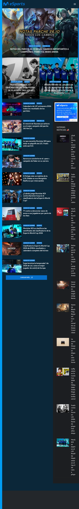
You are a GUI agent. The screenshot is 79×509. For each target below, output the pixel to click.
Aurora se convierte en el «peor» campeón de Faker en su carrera (36, 159)
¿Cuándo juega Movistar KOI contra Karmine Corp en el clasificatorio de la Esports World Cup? (36, 197)
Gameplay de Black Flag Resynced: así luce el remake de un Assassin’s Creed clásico (73, 319)
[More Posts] (26, 277)
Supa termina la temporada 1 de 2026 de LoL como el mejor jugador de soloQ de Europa (36, 265)
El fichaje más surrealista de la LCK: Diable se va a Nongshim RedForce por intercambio (35, 178)
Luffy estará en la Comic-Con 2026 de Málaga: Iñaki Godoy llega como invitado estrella (73, 384)
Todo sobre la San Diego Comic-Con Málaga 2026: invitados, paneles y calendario (73, 188)
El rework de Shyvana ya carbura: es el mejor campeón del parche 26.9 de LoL (36, 126)
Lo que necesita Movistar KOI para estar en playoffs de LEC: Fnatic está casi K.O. (37, 143)
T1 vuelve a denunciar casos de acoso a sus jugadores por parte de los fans (37, 213)
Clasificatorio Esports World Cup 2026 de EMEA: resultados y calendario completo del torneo (36, 248)
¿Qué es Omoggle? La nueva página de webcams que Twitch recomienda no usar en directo (73, 151)
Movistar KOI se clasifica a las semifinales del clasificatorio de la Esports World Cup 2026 (36, 230)
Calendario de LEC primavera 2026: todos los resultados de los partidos (37, 108)
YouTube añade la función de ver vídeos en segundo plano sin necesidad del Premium (73, 224)
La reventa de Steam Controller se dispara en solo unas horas (73, 350)
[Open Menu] (75, 4)
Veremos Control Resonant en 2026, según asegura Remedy (73, 290)
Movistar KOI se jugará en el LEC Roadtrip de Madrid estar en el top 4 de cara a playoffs (58, 89)
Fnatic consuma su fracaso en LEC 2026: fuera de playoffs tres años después (20, 89)
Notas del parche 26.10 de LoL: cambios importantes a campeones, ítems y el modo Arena (39, 50)
